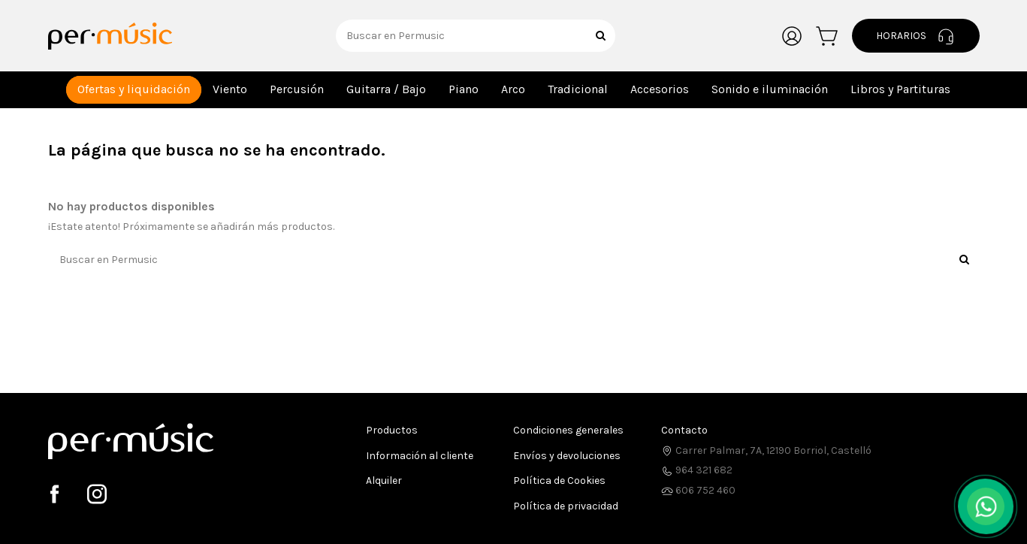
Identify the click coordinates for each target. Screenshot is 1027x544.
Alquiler (384, 480)
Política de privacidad (565, 506)
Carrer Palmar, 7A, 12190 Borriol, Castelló (766, 450)
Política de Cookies (559, 480)
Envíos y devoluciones (567, 455)
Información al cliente (419, 455)
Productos (392, 430)
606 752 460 (698, 490)
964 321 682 (696, 470)
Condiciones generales (568, 430)
